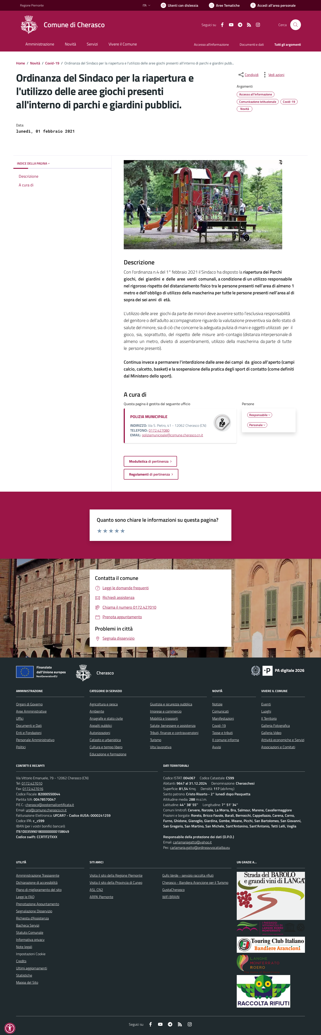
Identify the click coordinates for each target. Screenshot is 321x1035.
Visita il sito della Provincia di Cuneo (116, 882)
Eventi (266, 704)
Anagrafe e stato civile (106, 718)
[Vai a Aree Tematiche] (224, 5)
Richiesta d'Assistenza (32, 918)
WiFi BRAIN (170, 896)
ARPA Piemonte (101, 896)
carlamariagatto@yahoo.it (192, 842)
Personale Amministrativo (35, 739)
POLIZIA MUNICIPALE (148, 417)
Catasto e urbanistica (105, 739)
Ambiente (97, 711)
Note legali (24, 946)
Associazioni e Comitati (278, 747)
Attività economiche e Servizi (282, 739)
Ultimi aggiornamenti (31, 968)
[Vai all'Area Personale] (273, 5)
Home (20, 63)
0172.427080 (159, 430)
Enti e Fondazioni (28, 732)
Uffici (19, 718)
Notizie (217, 704)
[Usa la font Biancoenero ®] (179, 5)
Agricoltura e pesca (104, 704)
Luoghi (266, 711)
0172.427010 (32, 783)
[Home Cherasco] (62, 25)
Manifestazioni (223, 718)
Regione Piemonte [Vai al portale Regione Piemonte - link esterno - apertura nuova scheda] (32, 5)
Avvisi (216, 747)
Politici (21, 747)
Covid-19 (52, 63)
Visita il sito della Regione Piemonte (116, 875)
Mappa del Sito (27, 982)
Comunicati (220, 711)
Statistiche (24, 975)
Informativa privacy (30, 939)
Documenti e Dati (29, 725)
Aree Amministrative (31, 711)
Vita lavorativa (160, 747)
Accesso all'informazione (211, 44)
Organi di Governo (29, 704)
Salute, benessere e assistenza (172, 725)
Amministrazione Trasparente (37, 875)
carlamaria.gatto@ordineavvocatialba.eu (200, 847)
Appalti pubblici (101, 725)
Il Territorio (269, 718)
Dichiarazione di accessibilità (37, 882)
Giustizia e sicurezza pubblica (171, 704)
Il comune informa (225, 739)
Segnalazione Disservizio (34, 911)
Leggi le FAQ (25, 896)
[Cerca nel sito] (295, 24)
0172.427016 (33, 788)
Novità (35, 63)
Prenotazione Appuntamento (37, 904)
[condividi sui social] (248, 74)
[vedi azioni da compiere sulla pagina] (272, 74)
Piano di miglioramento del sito (39, 889)
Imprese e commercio (165, 711)
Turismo (155, 739)
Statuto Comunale (29, 932)
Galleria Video (271, 732)
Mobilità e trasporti (164, 718)
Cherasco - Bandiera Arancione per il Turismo (195, 882)
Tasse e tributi (222, 732)
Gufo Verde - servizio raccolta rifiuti (188, 875)
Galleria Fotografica (275, 725)
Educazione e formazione (108, 754)
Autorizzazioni (100, 732)
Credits (21, 961)
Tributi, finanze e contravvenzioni (174, 732)
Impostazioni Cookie (30, 954)
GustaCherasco (173, 889)
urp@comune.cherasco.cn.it (46, 810)
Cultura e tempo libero (106, 747)
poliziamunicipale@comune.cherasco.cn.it (172, 435)
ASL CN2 (96, 889)
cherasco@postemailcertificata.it (49, 804)
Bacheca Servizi (27, 925)
